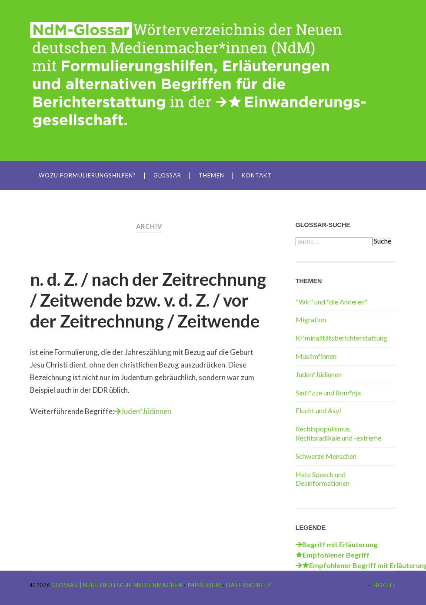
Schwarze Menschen (326, 456)
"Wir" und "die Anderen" (331, 301)
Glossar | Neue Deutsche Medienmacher (117, 585)
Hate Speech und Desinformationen (322, 479)
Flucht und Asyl (318, 410)
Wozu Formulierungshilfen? (87, 175)
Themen (211, 175)
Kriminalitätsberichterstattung (341, 338)
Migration (311, 319)
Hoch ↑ (384, 585)
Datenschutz (248, 585)
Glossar (167, 175)
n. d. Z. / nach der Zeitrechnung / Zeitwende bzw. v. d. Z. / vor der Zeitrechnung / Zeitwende (148, 300)
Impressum (204, 585)
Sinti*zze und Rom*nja (328, 392)
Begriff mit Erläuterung (339, 544)
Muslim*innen (316, 356)
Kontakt (257, 175)
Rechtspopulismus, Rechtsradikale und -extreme (338, 433)
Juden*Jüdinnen (146, 411)
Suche (382, 240)
